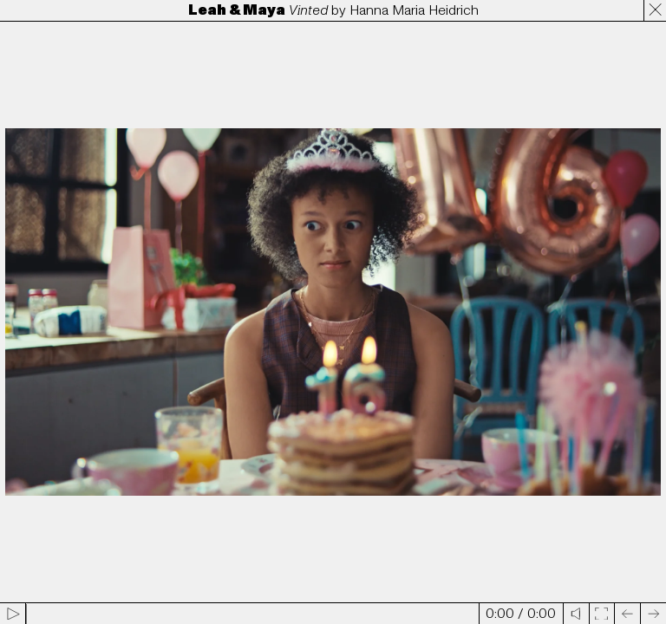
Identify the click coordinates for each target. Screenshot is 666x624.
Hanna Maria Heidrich (414, 10)
